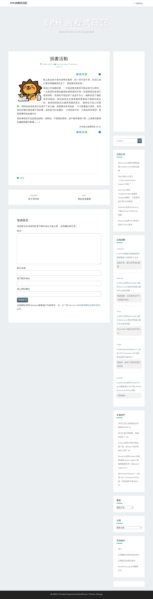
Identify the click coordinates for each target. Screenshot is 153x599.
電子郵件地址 (23, 278)
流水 (22, 178)
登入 (120, 549)
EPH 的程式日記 (18, 2)
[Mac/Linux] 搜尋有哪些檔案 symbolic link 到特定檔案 (128, 167)
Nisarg (99, 594)
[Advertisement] (37, 152)
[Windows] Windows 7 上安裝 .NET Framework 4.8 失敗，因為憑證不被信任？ (129, 353)
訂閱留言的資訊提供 (126, 560)
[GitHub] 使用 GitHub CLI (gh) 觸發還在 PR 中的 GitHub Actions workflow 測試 (129, 386)
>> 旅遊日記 (138, 3)
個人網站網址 (23, 289)
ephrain (60, 64)
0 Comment (72, 64)
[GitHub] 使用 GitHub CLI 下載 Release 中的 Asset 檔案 (128, 211)
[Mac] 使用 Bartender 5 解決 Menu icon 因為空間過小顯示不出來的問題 (129, 287)
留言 (20, 230)
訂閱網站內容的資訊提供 (128, 555)
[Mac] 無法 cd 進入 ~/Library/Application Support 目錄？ (127, 180)
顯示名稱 (21, 268)
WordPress (82, 594)
